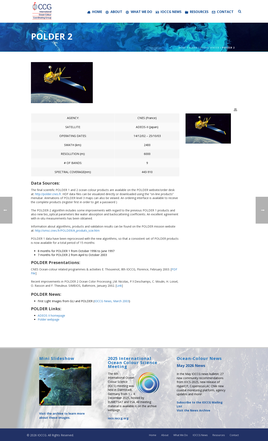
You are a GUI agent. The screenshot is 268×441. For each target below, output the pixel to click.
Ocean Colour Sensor (204, 47)
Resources (196, 11)
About (114, 11)
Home (94, 11)
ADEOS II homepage (51, 315)
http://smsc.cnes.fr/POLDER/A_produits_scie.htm (67, 230)
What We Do (139, 11)
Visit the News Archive (193, 410)
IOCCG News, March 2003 (111, 301)
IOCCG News (168, 11)
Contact (223, 11)
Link (119, 286)
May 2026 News (191, 365)
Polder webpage (48, 319)
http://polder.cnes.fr (48, 194)
